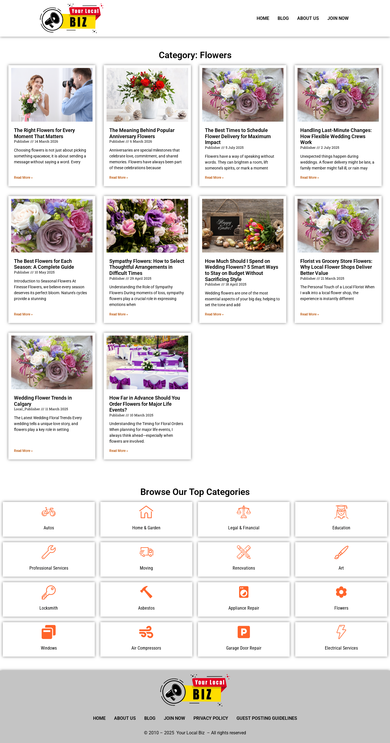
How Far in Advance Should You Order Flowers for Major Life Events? (144, 404)
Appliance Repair (243, 608)
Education (341, 527)
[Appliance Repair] (244, 592)
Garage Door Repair (243, 648)
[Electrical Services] (341, 632)
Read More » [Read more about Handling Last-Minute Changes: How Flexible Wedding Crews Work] (309, 178)
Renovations (244, 568)
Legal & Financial (243, 527)
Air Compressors (146, 648)
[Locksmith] (49, 592)
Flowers (341, 608)
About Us (308, 18)
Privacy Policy (210, 718)
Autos (49, 527)
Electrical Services (341, 648)
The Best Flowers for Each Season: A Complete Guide (44, 264)
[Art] (341, 552)
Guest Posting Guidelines (267, 718)
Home (263, 18)
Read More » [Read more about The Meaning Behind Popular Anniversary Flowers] (118, 178)
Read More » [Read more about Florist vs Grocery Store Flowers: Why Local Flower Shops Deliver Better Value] (309, 314)
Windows (49, 648)
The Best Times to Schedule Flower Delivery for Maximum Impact (238, 136)
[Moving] (146, 552)
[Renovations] (244, 552)
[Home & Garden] (146, 512)
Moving (146, 568)
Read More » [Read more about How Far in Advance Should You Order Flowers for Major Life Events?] (118, 451)
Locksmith (48, 608)
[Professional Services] (49, 552)
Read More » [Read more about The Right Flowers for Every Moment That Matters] (23, 178)
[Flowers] (341, 592)
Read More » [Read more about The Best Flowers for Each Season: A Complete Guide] (23, 314)
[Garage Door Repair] (244, 632)
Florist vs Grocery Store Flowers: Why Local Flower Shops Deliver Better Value (336, 267)
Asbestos (146, 608)
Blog (283, 18)
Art (341, 568)
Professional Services (48, 568)
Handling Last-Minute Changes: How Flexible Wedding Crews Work (336, 136)
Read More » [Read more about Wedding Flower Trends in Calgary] (23, 451)
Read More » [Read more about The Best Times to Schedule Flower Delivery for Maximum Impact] (214, 178)
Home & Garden (146, 527)
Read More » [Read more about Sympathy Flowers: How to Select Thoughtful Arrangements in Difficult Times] (118, 314)
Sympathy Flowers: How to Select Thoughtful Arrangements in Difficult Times (146, 267)
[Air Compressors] (146, 632)
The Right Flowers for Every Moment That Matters (44, 133)
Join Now (338, 18)
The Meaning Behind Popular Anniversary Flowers (141, 133)
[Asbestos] (146, 592)
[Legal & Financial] (244, 512)
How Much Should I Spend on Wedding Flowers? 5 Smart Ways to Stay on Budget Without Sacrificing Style (241, 270)
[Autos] (49, 512)
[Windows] (49, 632)
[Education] (341, 512)
